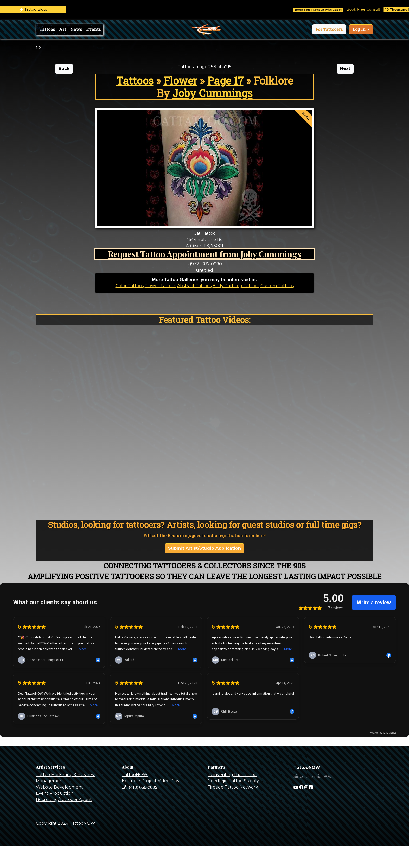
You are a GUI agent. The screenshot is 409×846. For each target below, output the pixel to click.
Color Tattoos (130, 285)
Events (93, 29)
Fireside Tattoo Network (233, 787)
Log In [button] (360, 29)
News (76, 29)
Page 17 (225, 80)
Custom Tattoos (277, 285)
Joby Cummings (212, 93)
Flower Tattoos (160, 285)
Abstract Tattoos (194, 285)
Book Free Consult (370, 9)
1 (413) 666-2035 (139, 787)
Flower (180, 80)
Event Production (54, 793)
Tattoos (47, 29)
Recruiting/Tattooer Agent (64, 799)
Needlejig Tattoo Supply (233, 780)
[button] (329, 29)
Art (62, 29)
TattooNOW (135, 774)
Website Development (59, 787)
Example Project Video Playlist (153, 780)
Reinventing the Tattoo (232, 774)
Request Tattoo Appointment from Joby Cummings (204, 253)
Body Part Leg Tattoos (236, 285)
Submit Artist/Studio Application (204, 548)
